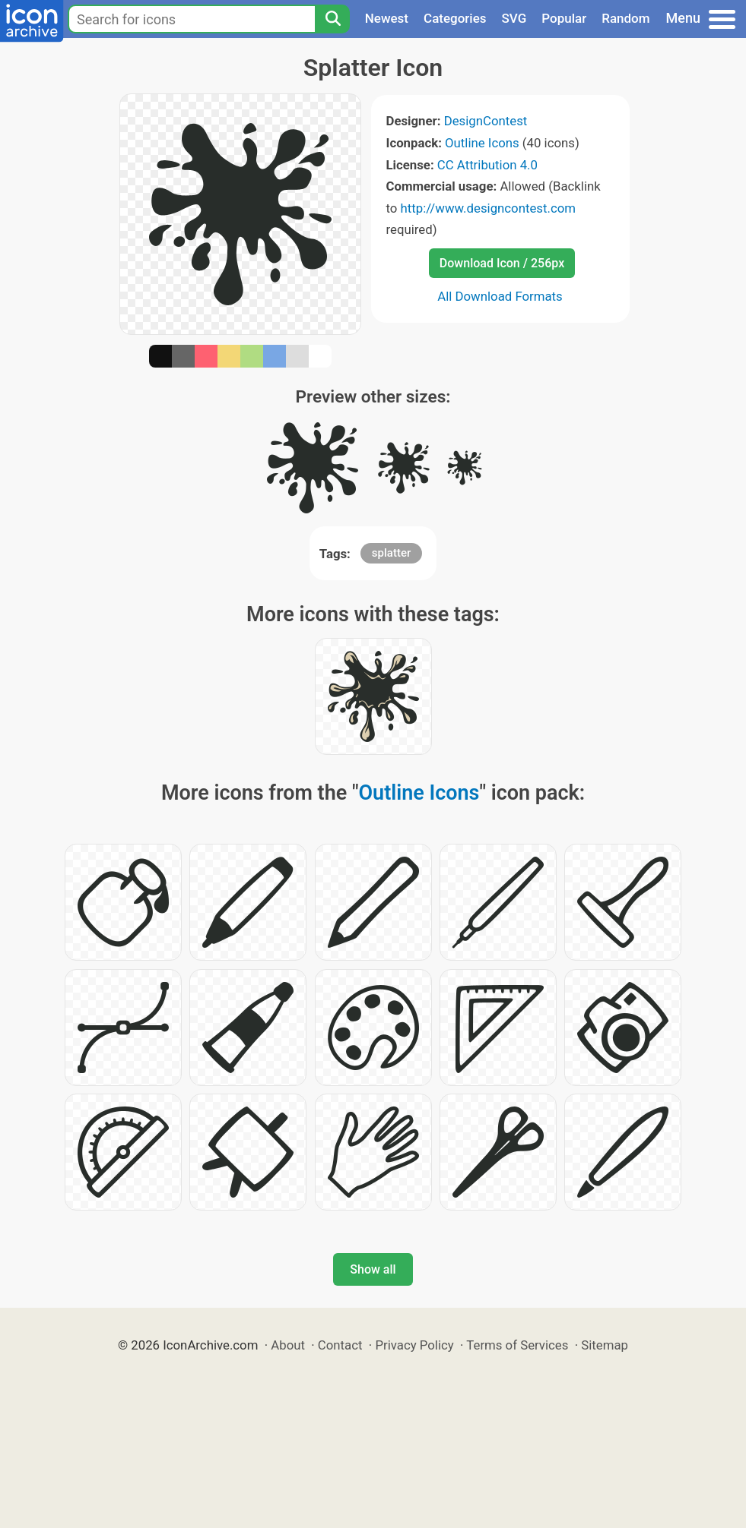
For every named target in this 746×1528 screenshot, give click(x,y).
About (288, 1345)
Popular (563, 18)
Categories (455, 18)
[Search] (332, 19)
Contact (340, 1345)
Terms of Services (517, 1345)
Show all (372, 1269)
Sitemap (604, 1345)
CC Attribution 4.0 (487, 164)
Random (625, 18)
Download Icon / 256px (502, 263)
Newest (386, 18)
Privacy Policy (414, 1345)
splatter (391, 553)
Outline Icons (482, 142)
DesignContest (486, 120)
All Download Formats (500, 296)
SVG (514, 18)
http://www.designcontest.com (488, 208)
